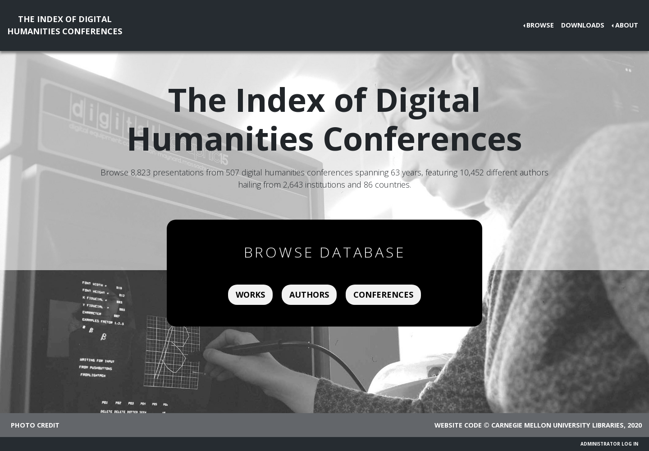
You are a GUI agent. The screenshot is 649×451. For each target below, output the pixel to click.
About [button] (626, 25)
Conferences (383, 294)
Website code (458, 425)
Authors (309, 294)
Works (250, 294)
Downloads (582, 25)
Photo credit (35, 425)
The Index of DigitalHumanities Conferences (64, 25)
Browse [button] (540, 25)
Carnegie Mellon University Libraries (557, 425)
